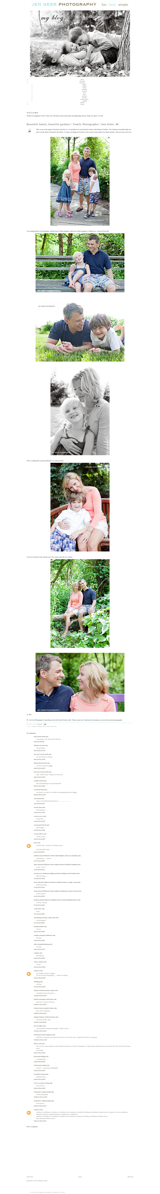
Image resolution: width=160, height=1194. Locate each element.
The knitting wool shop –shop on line (44, 917)
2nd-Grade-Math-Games (43, 849)
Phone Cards (37, 1043)
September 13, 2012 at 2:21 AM (40, 1039)
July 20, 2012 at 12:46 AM (39, 878)
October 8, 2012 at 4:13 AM (39, 1070)
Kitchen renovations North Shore (43, 999)
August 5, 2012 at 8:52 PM (39, 931)
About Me (82, 81)
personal (84, 96)
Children (34, 726)
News (44, 726)
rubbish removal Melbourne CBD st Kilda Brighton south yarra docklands (56, 855)
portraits (84, 98)
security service (38, 816)
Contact (82, 104)
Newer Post (30, 1177)
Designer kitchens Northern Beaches (44, 1017)
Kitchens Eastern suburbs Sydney (44, 1008)
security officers (38, 834)
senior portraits (84, 99)
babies (84, 84)
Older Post (130, 1177)
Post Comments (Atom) (40, 1180)
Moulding (37, 981)
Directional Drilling (39, 1056)
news (84, 93)
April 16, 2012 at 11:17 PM (39, 812)
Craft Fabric (37, 909)
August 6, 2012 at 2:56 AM (39, 940)
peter (35, 843)
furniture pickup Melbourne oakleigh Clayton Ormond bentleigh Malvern (55, 900)
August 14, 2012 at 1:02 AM (39, 986)
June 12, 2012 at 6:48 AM (39, 851)
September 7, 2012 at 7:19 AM (40, 1030)
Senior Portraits (52, 726)
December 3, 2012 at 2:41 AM (40, 1105)
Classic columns (38, 962)
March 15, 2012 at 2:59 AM (39, 785)
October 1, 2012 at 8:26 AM (39, 1052)
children (84, 86)
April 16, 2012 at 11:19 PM (39, 838)
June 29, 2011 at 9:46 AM (39, 741)
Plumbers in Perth (39, 745)
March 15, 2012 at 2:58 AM (39, 768)
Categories (82, 83)
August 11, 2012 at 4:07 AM (39, 977)
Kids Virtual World (39, 736)
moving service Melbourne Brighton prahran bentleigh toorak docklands (55, 873)
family (84, 88)
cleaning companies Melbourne (43, 935)
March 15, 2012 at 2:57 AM (39, 750)
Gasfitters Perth (38, 781)
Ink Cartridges (38, 1026)
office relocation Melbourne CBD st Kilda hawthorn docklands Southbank (55, 864)
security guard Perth (40, 825)
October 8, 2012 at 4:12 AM (39, 1061)
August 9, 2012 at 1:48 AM (39, 958)
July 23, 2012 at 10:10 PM (39, 913)
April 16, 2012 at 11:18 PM (39, 830)
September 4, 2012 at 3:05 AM (40, 1013)
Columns (36, 953)
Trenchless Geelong (39, 1074)
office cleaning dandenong (41, 944)
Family (40, 726)
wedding (84, 101)
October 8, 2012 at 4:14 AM (39, 1088)
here (66, 129)
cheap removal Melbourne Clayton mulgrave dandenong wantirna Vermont (56, 891)
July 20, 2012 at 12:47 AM (39, 887)
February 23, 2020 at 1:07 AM (40, 1120)
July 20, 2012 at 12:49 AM (39, 904)
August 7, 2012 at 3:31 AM (39, 949)
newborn (84, 91)
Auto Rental (37, 798)
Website (82, 102)
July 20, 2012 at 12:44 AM (39, 860)
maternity (84, 89)
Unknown (37, 971)
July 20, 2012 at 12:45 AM (39, 869)
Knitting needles (38, 926)
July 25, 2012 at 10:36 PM (39, 922)
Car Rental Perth (39, 789)
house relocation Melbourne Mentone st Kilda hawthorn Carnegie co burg (55, 882)
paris (84, 94)
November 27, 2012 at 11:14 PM (40, 1096)
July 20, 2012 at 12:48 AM (39, 896)
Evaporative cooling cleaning (42, 1092)
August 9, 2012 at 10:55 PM (39, 966)
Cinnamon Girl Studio (58, 1192)
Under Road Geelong (40, 1065)
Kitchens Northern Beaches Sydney (44, 990)
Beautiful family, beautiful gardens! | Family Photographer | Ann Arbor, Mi (73, 124)
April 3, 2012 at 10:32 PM (39, 803)
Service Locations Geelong (41, 1083)
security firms (38, 807)
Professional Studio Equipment (43, 1035)
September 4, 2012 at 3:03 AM (40, 995)
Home (82, 79)
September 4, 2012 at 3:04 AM (40, 1004)
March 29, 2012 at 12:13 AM (40, 794)
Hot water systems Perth (41, 754)
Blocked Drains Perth (40, 763)
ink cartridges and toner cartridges (45, 973)
